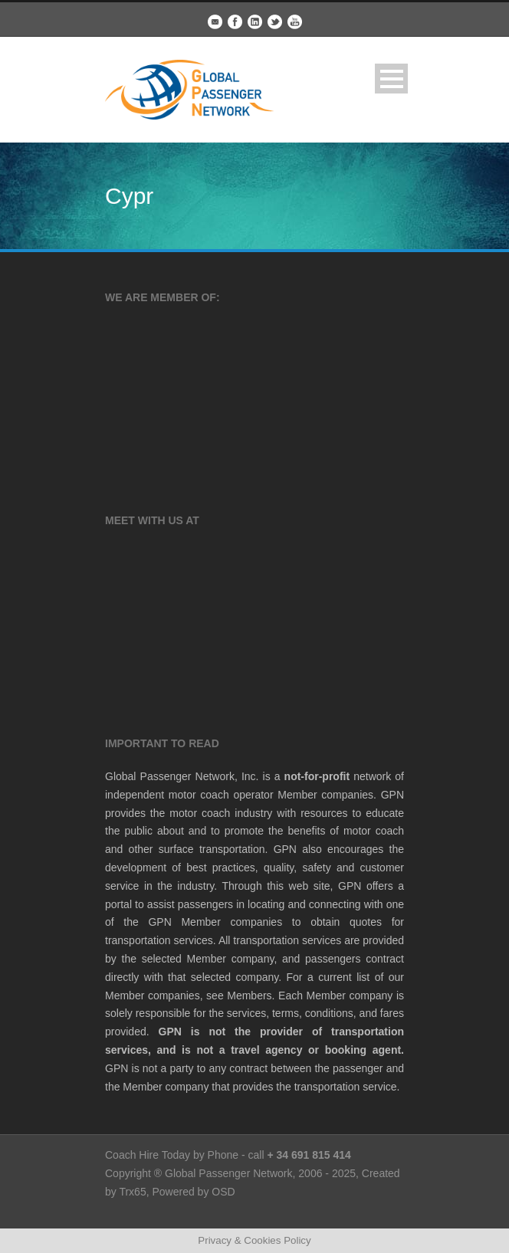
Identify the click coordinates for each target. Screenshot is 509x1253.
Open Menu (391, 78)
